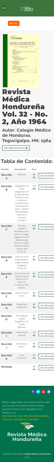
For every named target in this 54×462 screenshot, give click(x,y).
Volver (14, 23)
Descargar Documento (16, 147)
